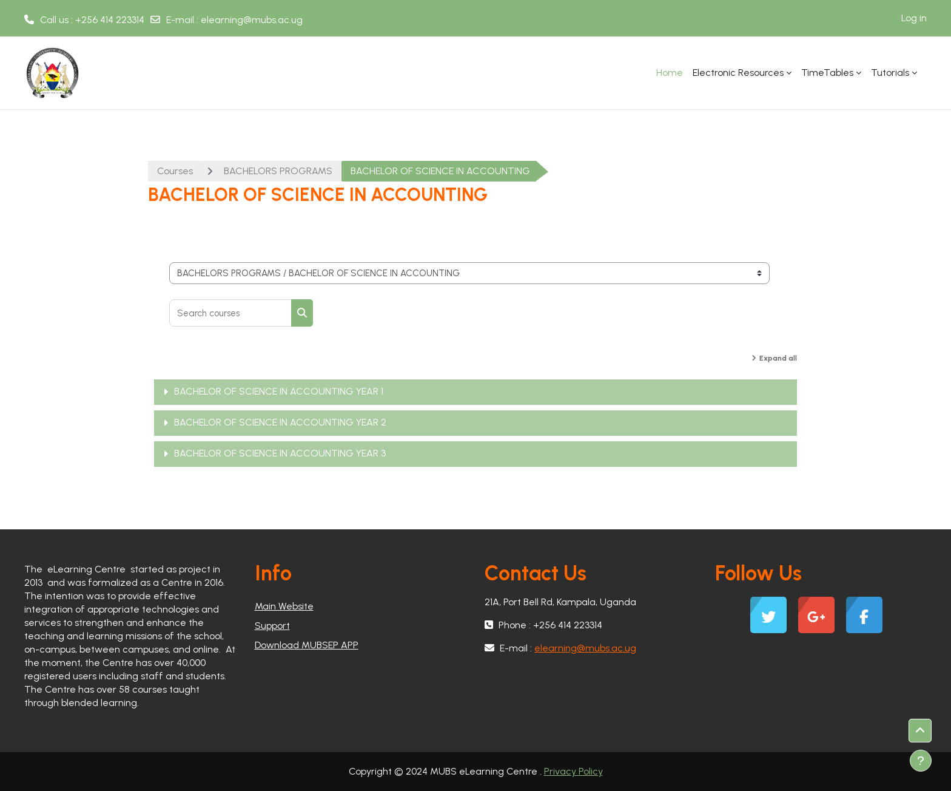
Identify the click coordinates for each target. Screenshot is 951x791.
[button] (920, 731)
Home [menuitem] (669, 72)
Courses (175, 171)
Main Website (284, 606)
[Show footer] (921, 761)
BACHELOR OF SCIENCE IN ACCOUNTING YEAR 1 (278, 391)
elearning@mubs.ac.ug (252, 19)
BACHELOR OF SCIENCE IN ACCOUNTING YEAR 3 (280, 453)
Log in (914, 18)
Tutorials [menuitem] (890, 72)
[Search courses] (230, 313)
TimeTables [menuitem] (827, 72)
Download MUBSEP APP (306, 645)
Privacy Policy (573, 771)
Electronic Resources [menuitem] (738, 72)
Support (272, 625)
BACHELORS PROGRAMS (278, 171)
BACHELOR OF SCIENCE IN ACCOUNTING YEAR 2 (280, 422)
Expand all (778, 358)
